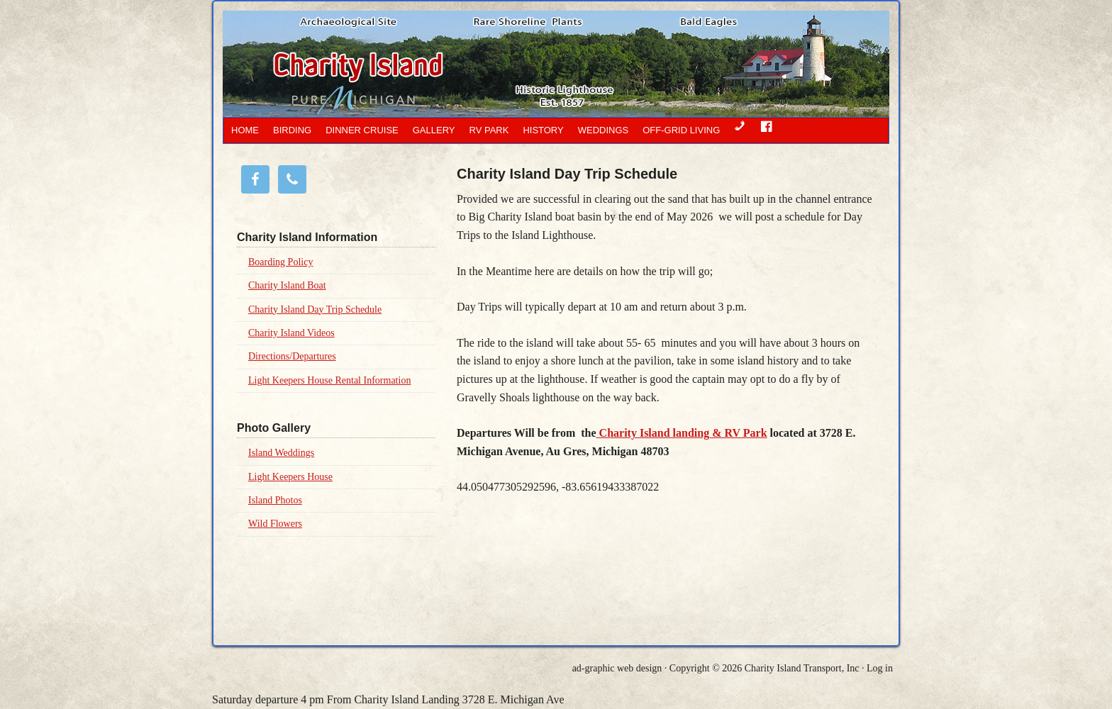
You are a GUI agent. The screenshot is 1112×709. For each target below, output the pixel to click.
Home (245, 130)
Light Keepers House (290, 476)
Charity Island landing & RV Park (681, 433)
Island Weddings (281, 452)
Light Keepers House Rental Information (329, 380)
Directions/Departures (292, 356)
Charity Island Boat (287, 285)
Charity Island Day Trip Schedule (315, 309)
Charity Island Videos (291, 333)
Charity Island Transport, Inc (802, 668)
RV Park (489, 130)
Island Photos (275, 500)
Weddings (603, 130)
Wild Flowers (275, 523)
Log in (880, 668)
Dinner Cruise (362, 130)
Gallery (434, 130)
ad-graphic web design (617, 668)
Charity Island (489, 64)
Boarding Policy (280, 262)
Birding (292, 130)
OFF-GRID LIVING (681, 130)
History (543, 130)
